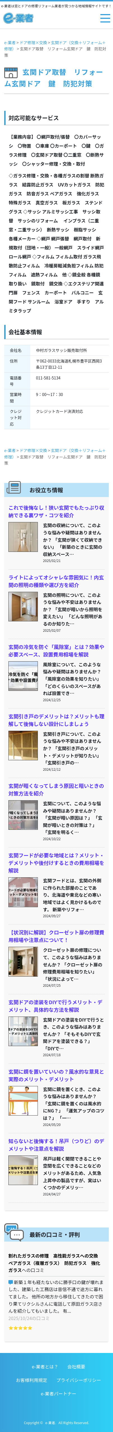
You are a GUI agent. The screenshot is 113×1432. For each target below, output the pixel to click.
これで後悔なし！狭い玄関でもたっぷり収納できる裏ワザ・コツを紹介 (56, 511)
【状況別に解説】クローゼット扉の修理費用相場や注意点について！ (56, 936)
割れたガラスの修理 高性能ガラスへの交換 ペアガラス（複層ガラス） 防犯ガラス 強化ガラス (55, 1262)
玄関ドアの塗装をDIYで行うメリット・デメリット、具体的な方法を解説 (55, 1005)
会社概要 (76, 1366)
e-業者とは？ (45, 1366)
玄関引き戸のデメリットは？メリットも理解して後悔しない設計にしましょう (56, 719)
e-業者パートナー (58, 1393)
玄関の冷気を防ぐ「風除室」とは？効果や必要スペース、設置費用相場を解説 (56, 650)
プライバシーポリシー (78, 1380)
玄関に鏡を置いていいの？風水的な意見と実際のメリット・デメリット (56, 1075)
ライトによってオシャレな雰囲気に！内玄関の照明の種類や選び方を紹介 (56, 581)
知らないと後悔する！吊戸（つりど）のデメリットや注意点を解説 (56, 1144)
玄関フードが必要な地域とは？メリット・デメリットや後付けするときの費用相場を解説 (56, 862)
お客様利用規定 (31, 1380)
